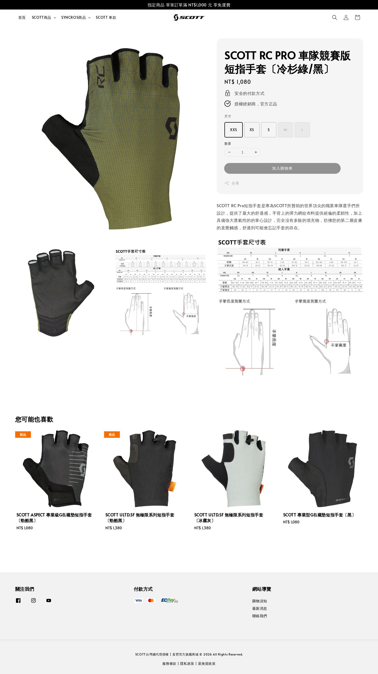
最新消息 (259, 608)
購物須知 (259, 601)
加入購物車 (282, 168)
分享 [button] (231, 183)
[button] (334, 17)
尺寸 (227, 116)
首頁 (22, 17)
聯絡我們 (259, 615)
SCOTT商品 (41, 17)
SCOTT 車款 (106, 17)
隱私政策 (187, 663)
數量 (227, 143)
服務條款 (169, 663)
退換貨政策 (207, 663)
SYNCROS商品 (73, 17)
